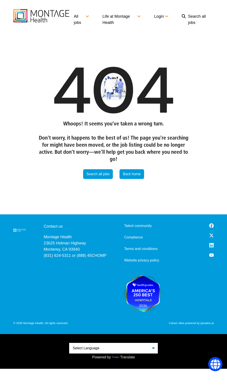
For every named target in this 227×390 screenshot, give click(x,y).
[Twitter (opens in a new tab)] (211, 235)
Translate (123, 357)
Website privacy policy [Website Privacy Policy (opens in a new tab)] (141, 260)
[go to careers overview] (41, 16)
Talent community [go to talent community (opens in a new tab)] (138, 226)
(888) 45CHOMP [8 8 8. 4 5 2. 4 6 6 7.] (91, 255)
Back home (132, 174)
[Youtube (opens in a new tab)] (211, 255)
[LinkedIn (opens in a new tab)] (211, 245)
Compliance (133, 237)
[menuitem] (195, 19)
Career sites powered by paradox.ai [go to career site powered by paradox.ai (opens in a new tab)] (191, 323)
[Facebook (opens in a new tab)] (211, 225)
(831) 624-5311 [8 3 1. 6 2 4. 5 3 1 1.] (57, 255)
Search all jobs (194, 19)
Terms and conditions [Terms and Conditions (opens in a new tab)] (141, 249)
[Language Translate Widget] (113, 348)
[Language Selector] (215, 364)
